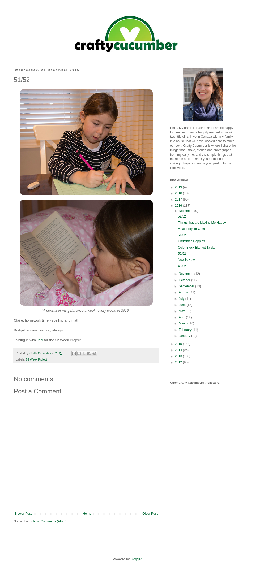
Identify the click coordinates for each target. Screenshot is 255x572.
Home (87, 513)
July (182, 299)
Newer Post (23, 513)
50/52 (182, 253)
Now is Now (186, 260)
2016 (179, 205)
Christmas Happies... (192, 241)
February (185, 330)
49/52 (182, 266)
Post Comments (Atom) (49, 521)
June (182, 305)
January (185, 336)
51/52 (182, 235)
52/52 (182, 216)
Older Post (150, 513)
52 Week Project (36, 359)
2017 (179, 199)
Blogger (135, 559)
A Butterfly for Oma (191, 229)
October (185, 280)
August (184, 292)
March (184, 323)
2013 (179, 356)
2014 (179, 350)
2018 (179, 193)
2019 (179, 187)
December (186, 211)
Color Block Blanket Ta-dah (197, 247)
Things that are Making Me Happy (202, 222)
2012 (179, 362)
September (187, 286)
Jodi (40, 340)
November (186, 274)
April (182, 317)
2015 (179, 344)
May (182, 311)
